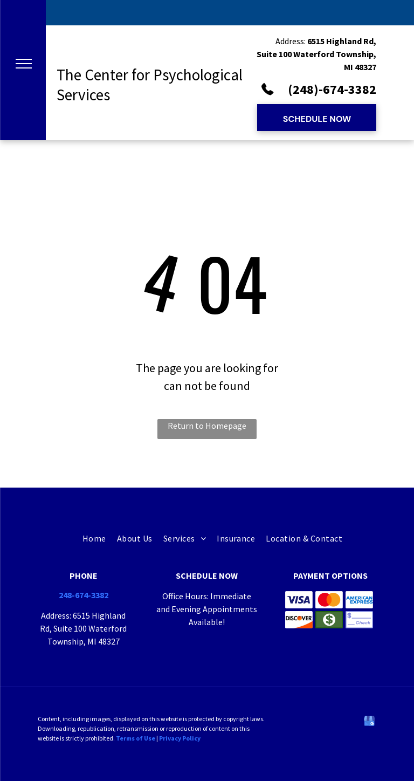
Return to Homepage (207, 425)
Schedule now (207, 575)
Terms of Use (135, 738)
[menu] (24, 64)
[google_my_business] (369, 722)
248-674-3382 (83, 595)
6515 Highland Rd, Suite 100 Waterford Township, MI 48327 (316, 54)
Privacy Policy (180, 738)
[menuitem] (89, 538)
